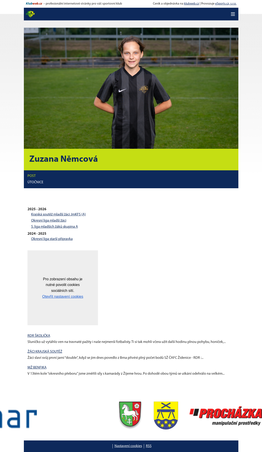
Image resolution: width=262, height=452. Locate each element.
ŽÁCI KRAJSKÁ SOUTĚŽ (44, 352)
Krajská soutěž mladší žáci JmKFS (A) (58, 214)
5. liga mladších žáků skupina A (54, 227)
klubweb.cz (191, 3)
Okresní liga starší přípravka (52, 239)
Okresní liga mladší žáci (48, 220)
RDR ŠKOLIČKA (38, 336)
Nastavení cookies (128, 446)
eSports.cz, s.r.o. (226, 3)
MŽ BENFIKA (37, 367)
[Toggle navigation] (233, 14)
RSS (149, 446)
